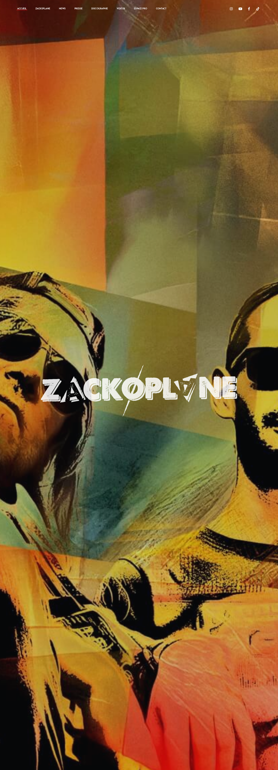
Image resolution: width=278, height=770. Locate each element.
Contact (161, 9)
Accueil (22, 9)
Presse (78, 9)
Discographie (99, 9)
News (62, 9)
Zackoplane (42, 9)
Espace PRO (140, 9)
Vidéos (121, 9)
